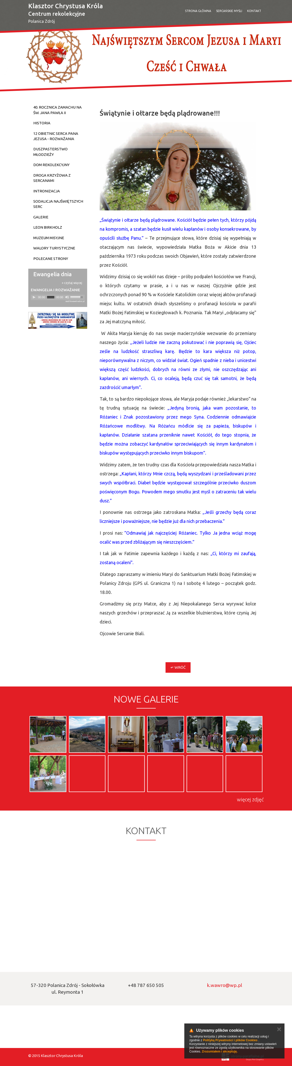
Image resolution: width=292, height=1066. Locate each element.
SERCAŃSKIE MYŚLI (229, 11)
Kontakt (254, 11)
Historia (41, 123)
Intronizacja (46, 191)
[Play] (34, 297)
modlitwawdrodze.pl (75, 301)
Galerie (40, 217)
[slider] (50, 297)
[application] (58, 297)
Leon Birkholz (47, 227)
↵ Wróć (178, 667)
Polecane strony (50, 258)
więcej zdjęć (250, 799)
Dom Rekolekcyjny (51, 165)
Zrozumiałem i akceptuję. (220, 1051)
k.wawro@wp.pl (224, 985)
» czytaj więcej (72, 282)
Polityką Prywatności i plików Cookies (230, 1040)
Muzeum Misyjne (48, 238)
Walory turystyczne (54, 248)
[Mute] (67, 297)
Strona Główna (198, 11)
